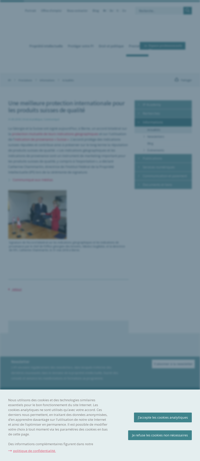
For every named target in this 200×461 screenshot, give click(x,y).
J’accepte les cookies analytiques (163, 417)
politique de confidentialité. (34, 451)
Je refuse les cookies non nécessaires (160, 435)
